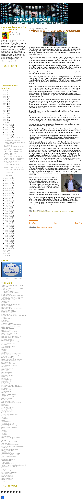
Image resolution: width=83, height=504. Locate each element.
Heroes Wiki (4, 378)
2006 (5, 252)
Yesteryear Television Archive (9, 426)
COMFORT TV (5, 327)
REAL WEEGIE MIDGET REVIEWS (11, 308)
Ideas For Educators (7, 475)
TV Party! (4, 434)
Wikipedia (4, 366)
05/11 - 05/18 (8, 218)
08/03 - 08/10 (8, 198)
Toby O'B (14, 32)
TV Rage (3, 430)
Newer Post (32, 223)
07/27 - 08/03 (8, 200)
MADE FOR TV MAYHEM (8, 314)
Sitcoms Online (5, 436)
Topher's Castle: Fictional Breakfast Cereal (13, 465)
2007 (5, 250)
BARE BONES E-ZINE (7, 339)
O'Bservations (42, 211)
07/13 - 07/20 (8, 203)
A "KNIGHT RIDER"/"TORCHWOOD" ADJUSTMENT (54, 31)
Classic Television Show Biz (9, 427)
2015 (5, 110)
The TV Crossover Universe (9, 345)
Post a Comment (33, 220)
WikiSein (3, 392)
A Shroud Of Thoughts (7, 356)
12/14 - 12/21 (8, 127)
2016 (5, 108)
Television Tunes (6, 452)
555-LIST (4, 469)
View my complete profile (8, 61)
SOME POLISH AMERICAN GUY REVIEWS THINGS (10, 305)
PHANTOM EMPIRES (7, 310)
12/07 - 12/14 (8, 129)
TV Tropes (4, 431)
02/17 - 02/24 (8, 238)
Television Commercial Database (10, 453)
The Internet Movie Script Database (11, 442)
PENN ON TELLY (8, 166)
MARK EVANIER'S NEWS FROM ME (12, 295)
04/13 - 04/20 (8, 225)
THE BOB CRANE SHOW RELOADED (12, 297)
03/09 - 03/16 (8, 233)
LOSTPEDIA (5, 382)
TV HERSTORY (5, 301)
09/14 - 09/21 (8, 188)
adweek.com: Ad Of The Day (9, 439)
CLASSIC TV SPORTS (8, 329)
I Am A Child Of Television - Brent (10, 361)
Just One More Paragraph (8, 456)
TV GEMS (4, 303)
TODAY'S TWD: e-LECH (10, 153)
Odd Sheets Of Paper (7, 471)
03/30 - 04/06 (8, 228)
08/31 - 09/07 (8, 192)
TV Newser (4, 395)
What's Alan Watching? (8, 358)
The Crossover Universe (8, 346)
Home (55, 223)
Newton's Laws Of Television (9, 449)
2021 (5, 99)
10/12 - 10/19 (8, 182)
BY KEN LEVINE (6, 294)
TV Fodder (4, 418)
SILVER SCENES (6, 307)
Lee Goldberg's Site (7, 410)
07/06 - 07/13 (8, 205)
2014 (5, 112)
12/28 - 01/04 (8, 124)
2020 (5, 101)
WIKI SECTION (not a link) (9, 365)
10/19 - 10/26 (8, 180)
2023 (5, 96)
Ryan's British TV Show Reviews (10, 437)
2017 (5, 106)
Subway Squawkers (7, 478)
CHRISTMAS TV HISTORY (9, 333)
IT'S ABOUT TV (5, 320)
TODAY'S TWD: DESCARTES (12, 164)
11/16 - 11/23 (8, 134)
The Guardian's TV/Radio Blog (10, 355)
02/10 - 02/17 (8, 240)
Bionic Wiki (4, 371)
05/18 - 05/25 (8, 217)
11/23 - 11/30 (8, 132)
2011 (5, 117)
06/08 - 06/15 (8, 212)
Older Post (78, 223)
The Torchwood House (7, 463)
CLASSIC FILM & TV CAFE (9, 332)
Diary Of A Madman (7, 398)
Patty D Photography (7, 476)
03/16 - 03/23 (8, 231)
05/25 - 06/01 (8, 215)
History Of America (6, 479)
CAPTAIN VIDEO (6, 334)
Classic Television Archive (8, 394)
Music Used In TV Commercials (10, 455)
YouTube (3, 350)
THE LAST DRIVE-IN (7, 318)
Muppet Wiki (4, 388)
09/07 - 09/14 (8, 190)
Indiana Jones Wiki (6, 379)
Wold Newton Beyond (7, 401)
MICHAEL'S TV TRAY (7, 313)
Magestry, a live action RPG (9, 472)
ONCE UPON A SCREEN (8, 311)
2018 (5, 105)
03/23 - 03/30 (8, 230)
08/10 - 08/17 (8, 197)
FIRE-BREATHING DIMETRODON (11, 324)
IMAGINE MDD (5, 321)
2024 (5, 94)
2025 (5, 92)
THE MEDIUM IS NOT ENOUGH (10, 292)
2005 (5, 253)
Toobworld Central (58, 211)
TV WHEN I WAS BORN (8, 300)
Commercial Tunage (7, 368)
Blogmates (35, 211)
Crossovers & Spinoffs (7, 340)
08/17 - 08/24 (8, 195)
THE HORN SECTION (7, 323)
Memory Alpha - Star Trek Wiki (10, 385)
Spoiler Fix (4, 420)
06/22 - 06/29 (8, 208)
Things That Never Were (8, 407)
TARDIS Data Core (6, 391)
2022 (5, 98)
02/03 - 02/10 (8, 242)
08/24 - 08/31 (8, 193)
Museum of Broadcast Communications (12, 446)
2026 (5, 90)
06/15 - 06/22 (8, 210)
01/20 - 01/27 (8, 245)
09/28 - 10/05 (8, 185)
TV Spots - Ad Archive (7, 423)
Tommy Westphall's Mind (8, 343)
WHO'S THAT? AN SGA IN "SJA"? (13, 150)
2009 (5, 120)
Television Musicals (6, 460)
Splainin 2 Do (49, 211)
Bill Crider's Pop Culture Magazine (11, 353)
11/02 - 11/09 (8, 177)
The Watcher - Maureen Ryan (9, 414)
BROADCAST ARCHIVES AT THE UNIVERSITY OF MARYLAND (11, 336)
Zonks (72, 211)
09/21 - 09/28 (8, 187)
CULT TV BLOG (6, 330)
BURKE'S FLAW (8, 154)
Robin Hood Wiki (6, 389)
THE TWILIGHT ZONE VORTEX (10, 298)
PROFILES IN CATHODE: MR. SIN (13, 156)
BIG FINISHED (8, 145)
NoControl (4, 349)
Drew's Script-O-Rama (7, 450)
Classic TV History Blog (8, 363)
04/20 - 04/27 (8, 223)
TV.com (3, 429)
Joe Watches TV (6, 362)
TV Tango (4, 433)
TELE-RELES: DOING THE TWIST (13, 151)
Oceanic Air (4, 458)
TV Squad (4, 352)
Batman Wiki (5, 369)
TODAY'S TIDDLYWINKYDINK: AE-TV (14, 169)
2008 (5, 122)
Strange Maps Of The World (9, 466)
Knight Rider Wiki (6, 381)
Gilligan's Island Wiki (7, 375)
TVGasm (3, 417)
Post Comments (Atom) (44, 227)
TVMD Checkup (5, 443)
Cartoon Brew (5, 405)
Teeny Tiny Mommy (6, 473)
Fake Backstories (6, 408)
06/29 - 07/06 (8, 207)
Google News (5, 481)
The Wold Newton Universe (9, 400)
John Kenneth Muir (6, 411)
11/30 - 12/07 (8, 131)
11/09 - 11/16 (8, 136)
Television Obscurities (7, 424)
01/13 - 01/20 (8, 247)
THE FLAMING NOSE (7, 291)
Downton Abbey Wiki (7, 374)
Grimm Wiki (4, 376)
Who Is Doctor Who (7, 462)
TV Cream (4, 447)
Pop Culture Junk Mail (7, 397)
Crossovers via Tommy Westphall (10, 342)
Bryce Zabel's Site (6, 416)
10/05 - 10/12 (8, 183)
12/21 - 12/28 (8, 126)
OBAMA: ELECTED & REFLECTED (13, 167)
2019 (5, 103)
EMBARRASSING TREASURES (10, 326)
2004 (5, 255)
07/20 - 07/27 (8, 202)
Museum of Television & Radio (10, 445)
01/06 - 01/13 (8, 248)
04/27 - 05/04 (8, 222)
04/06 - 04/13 (8, 227)
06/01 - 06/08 (8, 213)
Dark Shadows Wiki (7, 372)
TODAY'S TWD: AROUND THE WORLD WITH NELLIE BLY (14, 143)
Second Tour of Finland (8, 459)
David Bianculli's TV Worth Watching (11, 359)
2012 (5, 115)
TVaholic (3, 413)
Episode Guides (5, 347)
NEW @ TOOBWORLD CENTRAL (13, 159)
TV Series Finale (6, 421)
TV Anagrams (5, 468)
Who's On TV (66, 211)
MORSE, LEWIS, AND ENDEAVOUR (12, 387)
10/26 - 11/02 (8, 178)
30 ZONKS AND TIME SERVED (12, 140)
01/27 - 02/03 (8, 243)
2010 (5, 119)
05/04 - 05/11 (8, 220)
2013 (5, 113)
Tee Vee (3, 440)
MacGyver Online (6, 384)
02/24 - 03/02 (8, 236)
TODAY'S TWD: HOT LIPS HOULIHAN (14, 158)
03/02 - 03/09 (8, 235)
